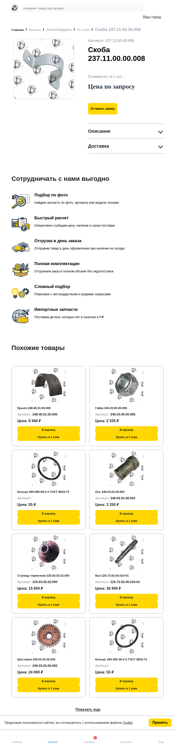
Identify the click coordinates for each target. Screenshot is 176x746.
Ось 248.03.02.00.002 (113, 492)
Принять (160, 722)
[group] (44, 69)
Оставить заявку (107, 109)
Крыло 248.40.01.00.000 (38, 408)
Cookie (128, 722)
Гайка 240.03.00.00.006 (115, 408)
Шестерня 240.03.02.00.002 (41, 659)
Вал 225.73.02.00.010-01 (116, 575)
